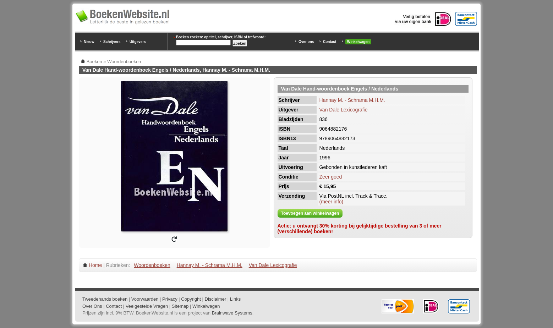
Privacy (169, 299)
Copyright (191, 299)
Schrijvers (111, 42)
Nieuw (89, 42)
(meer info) (331, 201)
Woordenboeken (152, 265)
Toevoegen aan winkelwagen (310, 213)
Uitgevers (138, 42)
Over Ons (92, 306)
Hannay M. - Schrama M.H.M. (352, 100)
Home (95, 265)
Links (235, 299)
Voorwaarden (145, 299)
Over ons (306, 42)
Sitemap (180, 306)
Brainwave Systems (232, 313)
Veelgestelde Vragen (147, 306)
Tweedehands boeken (104, 299)
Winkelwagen (358, 42)
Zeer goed (330, 177)
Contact (329, 42)
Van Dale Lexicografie (343, 110)
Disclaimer (215, 299)
